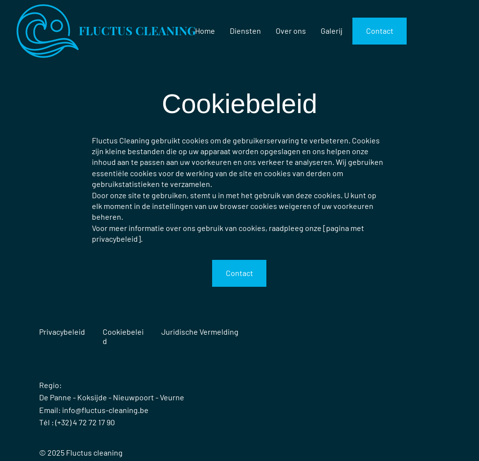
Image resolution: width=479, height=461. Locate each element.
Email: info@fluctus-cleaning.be (94, 410)
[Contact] (379, 31)
